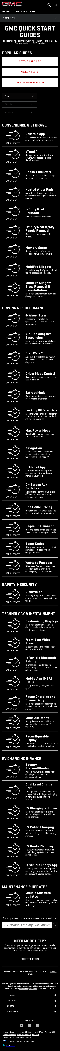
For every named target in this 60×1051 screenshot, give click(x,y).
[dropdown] (19, 88)
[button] (54, 349)
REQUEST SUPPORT (30, 951)
